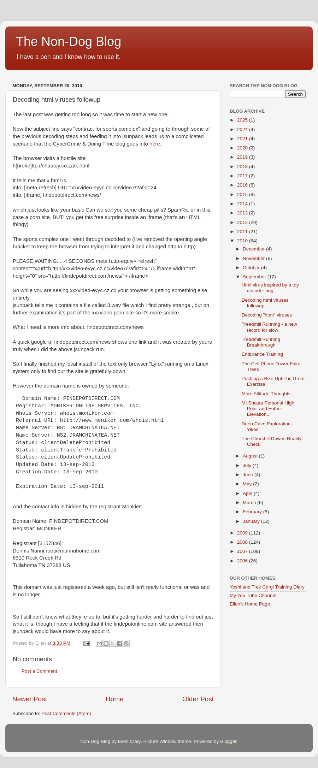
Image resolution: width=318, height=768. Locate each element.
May (248, 483)
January (252, 521)
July (248, 465)
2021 (243, 138)
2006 (243, 560)
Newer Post (29, 699)
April (248, 493)
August (251, 456)
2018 (243, 166)
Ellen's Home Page (250, 604)
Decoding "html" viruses (267, 315)
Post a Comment (39, 671)
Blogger (228, 741)
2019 (243, 157)
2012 (243, 222)
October (252, 267)
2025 (243, 120)
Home (114, 699)
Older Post (198, 699)
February (253, 511)
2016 (243, 185)
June (248, 474)
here (154, 144)
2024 (243, 129)
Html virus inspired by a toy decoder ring (270, 287)
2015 (243, 194)
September (255, 276)
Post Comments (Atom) (66, 713)
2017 (243, 175)
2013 (243, 212)
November (254, 258)
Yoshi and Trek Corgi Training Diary (267, 587)
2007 (243, 551)
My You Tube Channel (253, 595)
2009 (243, 533)
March (250, 502)
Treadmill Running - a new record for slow (269, 326)
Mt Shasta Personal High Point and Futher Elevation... (268, 408)
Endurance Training (262, 354)
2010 (243, 240)
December (254, 249)
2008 (243, 542)
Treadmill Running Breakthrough (261, 342)
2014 (243, 203)
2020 (243, 147)
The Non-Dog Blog (68, 41)
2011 (243, 231)
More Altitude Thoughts (266, 393)
